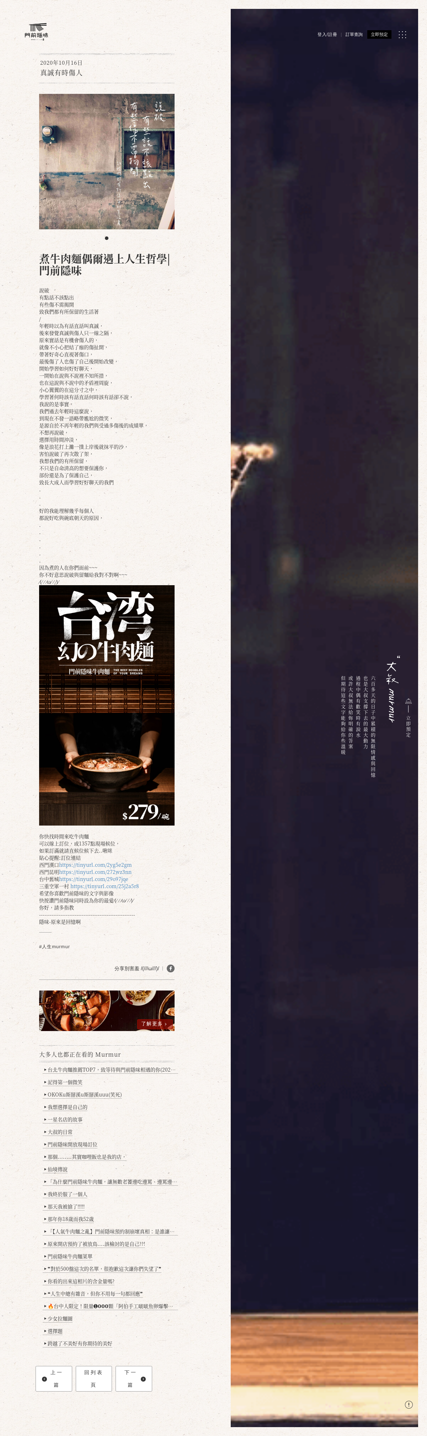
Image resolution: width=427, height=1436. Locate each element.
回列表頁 (93, 1379)
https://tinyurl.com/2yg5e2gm (95, 864)
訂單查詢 (354, 34)
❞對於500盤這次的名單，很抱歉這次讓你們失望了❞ (103, 1268)
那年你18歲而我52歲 (69, 1218)
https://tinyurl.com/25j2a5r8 (104, 886)
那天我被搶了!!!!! (64, 1206)
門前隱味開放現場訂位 (71, 1144)
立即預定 (379, 34)
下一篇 (135, 1379)
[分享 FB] (171, 968)
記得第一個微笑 (63, 1081)
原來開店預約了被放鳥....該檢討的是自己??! (94, 1243)
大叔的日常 (58, 1131)
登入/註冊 (327, 34)
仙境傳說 (56, 1169)
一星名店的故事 (63, 1119)
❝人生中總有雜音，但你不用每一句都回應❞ (93, 1293)
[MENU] (402, 34)
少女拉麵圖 (58, 1318)
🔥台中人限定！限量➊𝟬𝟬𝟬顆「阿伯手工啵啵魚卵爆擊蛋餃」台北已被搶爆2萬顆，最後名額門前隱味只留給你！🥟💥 (111, 1305)
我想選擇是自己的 (66, 1106)
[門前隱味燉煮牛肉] (36, 32)
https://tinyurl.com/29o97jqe (93, 878)
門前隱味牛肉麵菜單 (68, 1256)
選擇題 (53, 1330)
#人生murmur (54, 946)
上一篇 (52, 1379)
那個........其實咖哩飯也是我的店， (85, 1156)
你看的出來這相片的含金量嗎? (79, 1281)
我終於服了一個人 (66, 1193)
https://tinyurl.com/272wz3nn (95, 871)
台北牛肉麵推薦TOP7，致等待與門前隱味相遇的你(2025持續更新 (111, 1069)
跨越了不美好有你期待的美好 (78, 1343)
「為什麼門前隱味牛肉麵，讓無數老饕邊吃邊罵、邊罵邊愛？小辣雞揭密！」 (111, 1181)
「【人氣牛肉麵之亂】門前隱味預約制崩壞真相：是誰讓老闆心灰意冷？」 (111, 1231)
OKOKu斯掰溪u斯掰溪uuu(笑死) (83, 1094)
